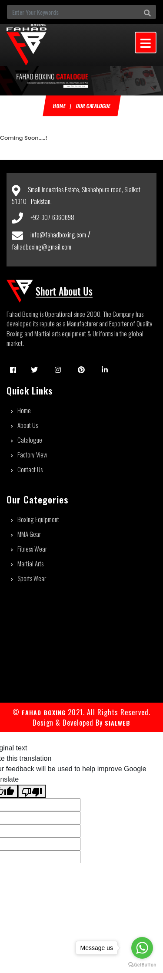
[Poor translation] (32, 791)
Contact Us (27, 469)
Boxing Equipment (35, 519)
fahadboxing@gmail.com (41, 246)
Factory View (29, 454)
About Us (24, 425)
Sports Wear (28, 578)
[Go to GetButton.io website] (142, 964)
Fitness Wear (29, 548)
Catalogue (26, 439)
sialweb (116, 722)
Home (59, 105)
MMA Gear (26, 534)
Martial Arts (27, 563)
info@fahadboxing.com (58, 234)
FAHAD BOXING (44, 712)
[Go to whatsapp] (142, 948)
